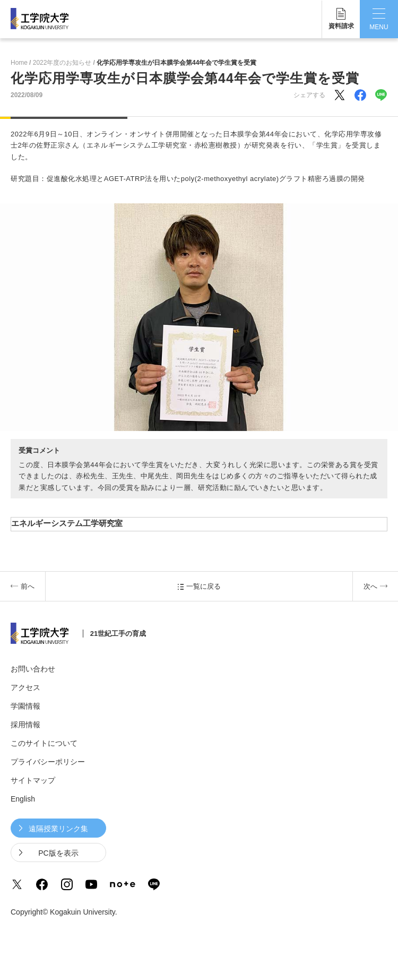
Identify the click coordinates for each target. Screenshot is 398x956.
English (23, 799)
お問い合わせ (33, 669)
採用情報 (25, 724)
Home (19, 62)
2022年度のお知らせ (62, 62)
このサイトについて (44, 743)
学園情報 (25, 706)
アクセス (25, 687)
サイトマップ (33, 780)
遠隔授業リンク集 (58, 828)
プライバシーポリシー (48, 761)
